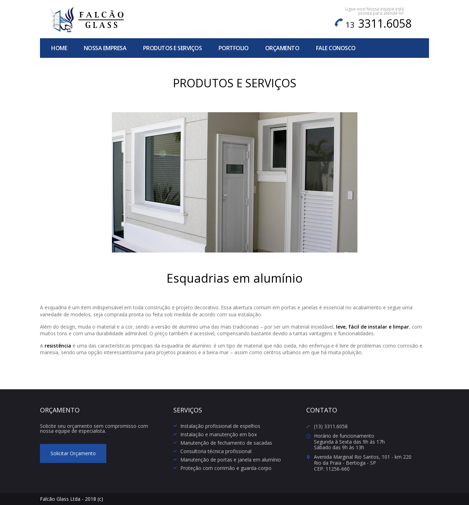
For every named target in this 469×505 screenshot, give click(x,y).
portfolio (234, 48)
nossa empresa (105, 48)
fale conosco (336, 48)
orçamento (282, 48)
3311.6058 (378, 23)
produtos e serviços (172, 48)
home (59, 48)
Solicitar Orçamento (73, 453)
